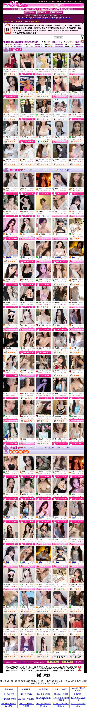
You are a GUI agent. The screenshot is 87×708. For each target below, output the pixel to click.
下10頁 (64, 170)
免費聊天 (48, 137)
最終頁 (69, 170)
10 (55, 170)
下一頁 (59, 170)
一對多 (82, 69)
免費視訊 (15, 69)
